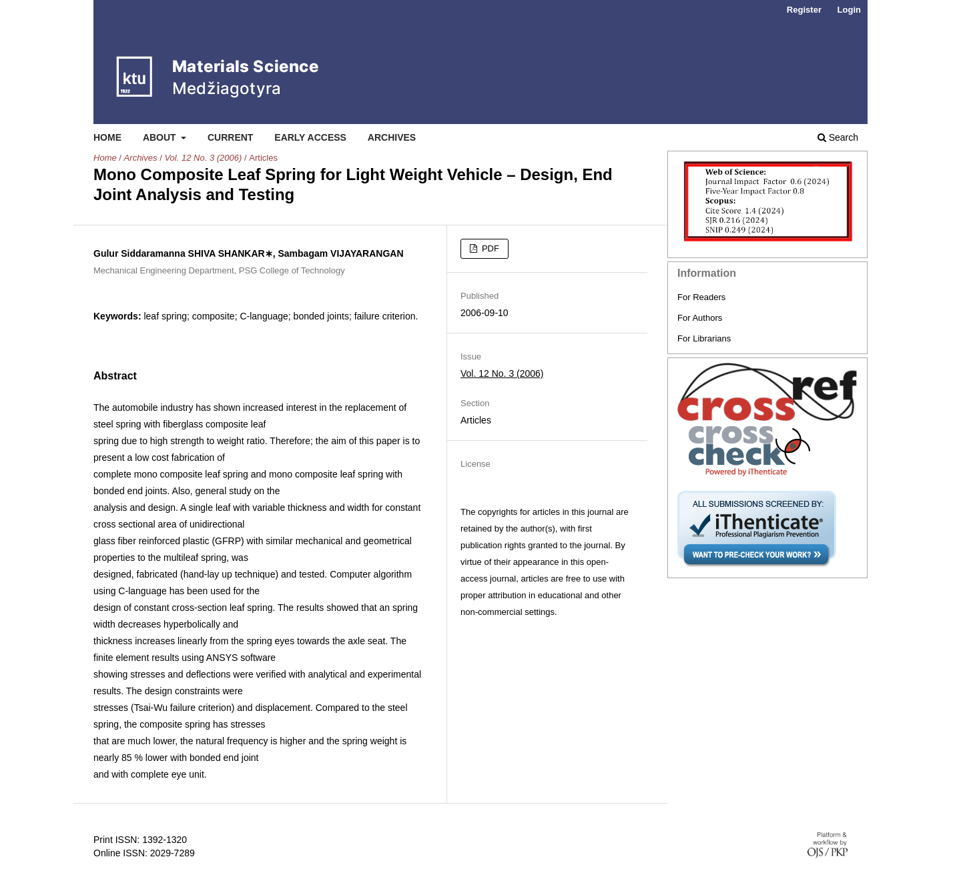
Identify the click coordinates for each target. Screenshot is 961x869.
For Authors (699, 318)
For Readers (701, 297)
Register (804, 10)
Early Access (310, 137)
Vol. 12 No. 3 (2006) (203, 158)
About (161, 137)
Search (838, 137)
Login (849, 10)
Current (230, 137)
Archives (392, 137)
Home (107, 137)
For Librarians (704, 338)
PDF (489, 248)
